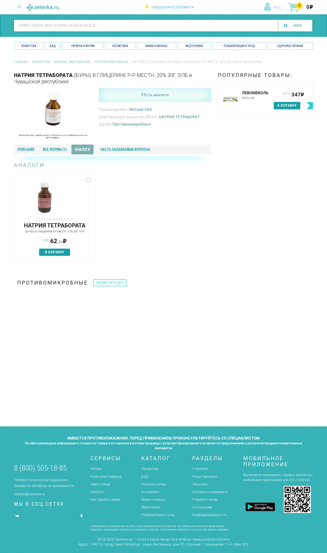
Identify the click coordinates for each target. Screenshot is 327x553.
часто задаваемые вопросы (125, 149)
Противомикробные (111, 62)
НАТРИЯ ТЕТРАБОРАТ (179, 117)
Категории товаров (106, 476)
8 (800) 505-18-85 (40, 468)
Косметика (120, 46)
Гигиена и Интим (83, 46)
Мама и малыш (156, 46)
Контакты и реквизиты (210, 492)
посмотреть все (109, 293)
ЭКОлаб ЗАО (140, 109)
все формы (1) (55, 149)
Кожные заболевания (72, 62)
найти (295, 26)
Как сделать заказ (105, 499)
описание (26, 149)
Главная (21, 62)
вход (277, 7)
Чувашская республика (170, 7)
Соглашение (202, 507)
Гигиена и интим (153, 484)
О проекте (200, 469)
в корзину (46, 262)
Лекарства (28, 46)
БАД (53, 46)
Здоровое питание (290, 46)
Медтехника (194, 46)
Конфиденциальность (209, 515)
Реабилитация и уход (239, 46)
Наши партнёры (204, 476)
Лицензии (199, 484)
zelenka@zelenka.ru (29, 494)
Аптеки (95, 469)
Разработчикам (205, 499)
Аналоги (97, 492)
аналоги (82, 149)
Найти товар (100, 484)
